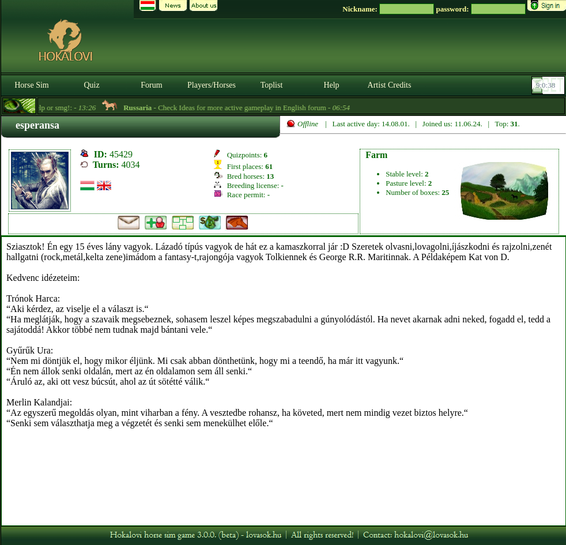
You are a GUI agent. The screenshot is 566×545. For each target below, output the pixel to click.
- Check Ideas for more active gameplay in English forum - (240, 107)
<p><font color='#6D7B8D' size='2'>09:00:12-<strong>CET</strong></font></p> (549, 85)
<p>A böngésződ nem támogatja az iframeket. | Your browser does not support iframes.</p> (283, 381)
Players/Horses (211, 85)
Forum (151, 85)
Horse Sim (31, 85)
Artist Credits (390, 85)
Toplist (272, 85)
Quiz (91, 85)
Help (331, 85)
